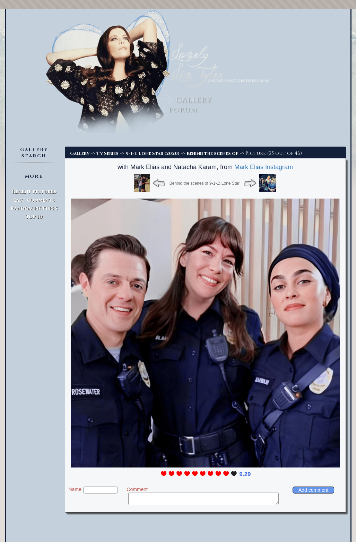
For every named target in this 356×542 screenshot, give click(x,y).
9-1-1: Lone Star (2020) (152, 153)
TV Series (107, 153)
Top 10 (34, 216)
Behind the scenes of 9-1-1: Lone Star (205, 183)
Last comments (34, 200)
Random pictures (34, 208)
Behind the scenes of (212, 153)
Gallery (79, 153)
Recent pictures (34, 192)
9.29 (245, 474)
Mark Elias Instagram (263, 167)
